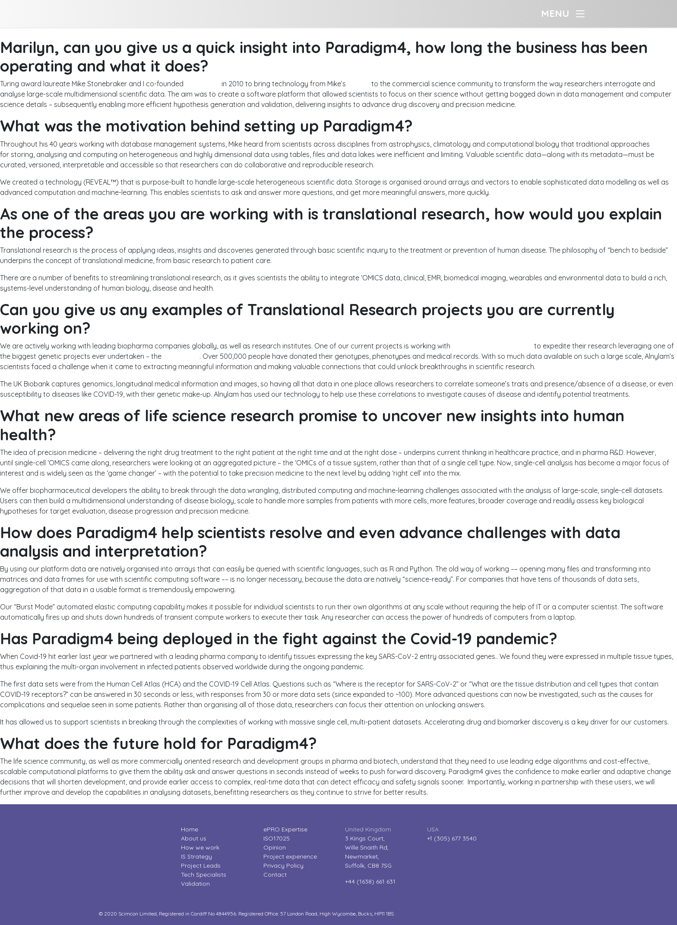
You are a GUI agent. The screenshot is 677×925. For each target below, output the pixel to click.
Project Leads (201, 865)
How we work (200, 847)
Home (189, 829)
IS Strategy (196, 856)
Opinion (274, 847)
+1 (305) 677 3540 (452, 838)
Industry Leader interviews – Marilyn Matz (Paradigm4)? (87, 32)
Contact (275, 874)
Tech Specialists (203, 874)
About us (193, 838)
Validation (195, 883)
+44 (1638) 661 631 (370, 881)
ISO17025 (276, 838)
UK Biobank (181, 356)
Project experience (290, 856)
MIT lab (359, 83)
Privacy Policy (283, 865)
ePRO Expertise (285, 829)
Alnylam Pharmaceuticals (492, 346)
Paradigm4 (202, 83)
